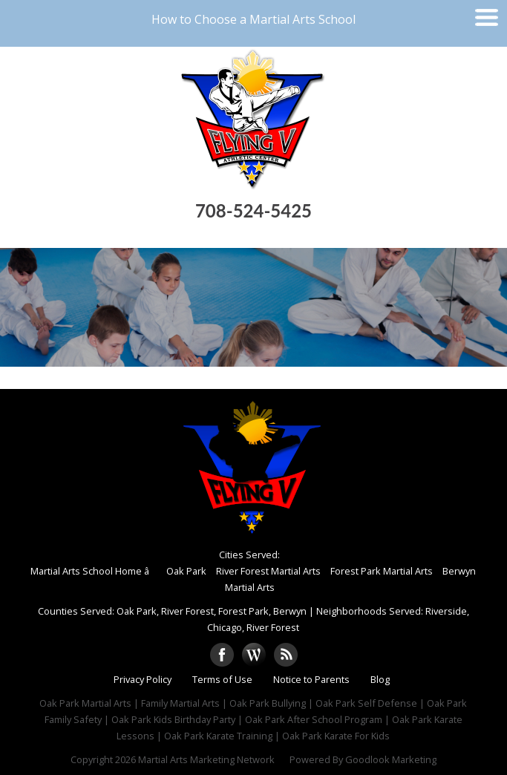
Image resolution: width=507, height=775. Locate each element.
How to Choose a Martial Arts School (253, 19)
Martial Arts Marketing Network (206, 759)
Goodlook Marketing (390, 759)
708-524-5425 (253, 210)
